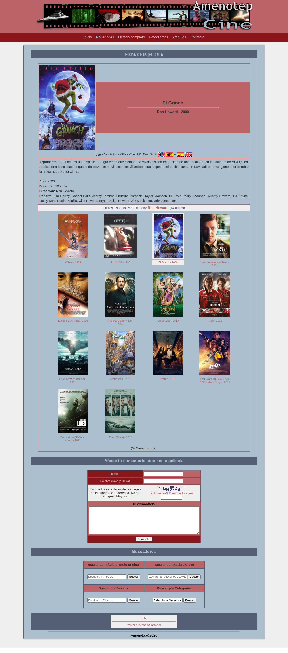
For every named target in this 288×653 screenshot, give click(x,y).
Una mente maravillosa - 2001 (214, 264)
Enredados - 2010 (168, 320)
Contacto (197, 37)
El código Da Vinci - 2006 (73, 320)
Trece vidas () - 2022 (73, 439)
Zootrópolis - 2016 (120, 379)
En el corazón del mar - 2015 (73, 381)
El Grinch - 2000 (168, 262)
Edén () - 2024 (120, 437)
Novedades (105, 37)
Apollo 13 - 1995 (120, 262)
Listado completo (131, 37)
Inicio (88, 37)
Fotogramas (158, 37)
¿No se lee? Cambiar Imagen (175, 493)
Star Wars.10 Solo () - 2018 (215, 381)
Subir (144, 623)
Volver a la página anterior (144, 630)
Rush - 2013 (215, 320)
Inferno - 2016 (168, 379)
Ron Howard (158, 208)
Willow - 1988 (73, 262)
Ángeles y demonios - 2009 (120, 322)
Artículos (179, 37)
